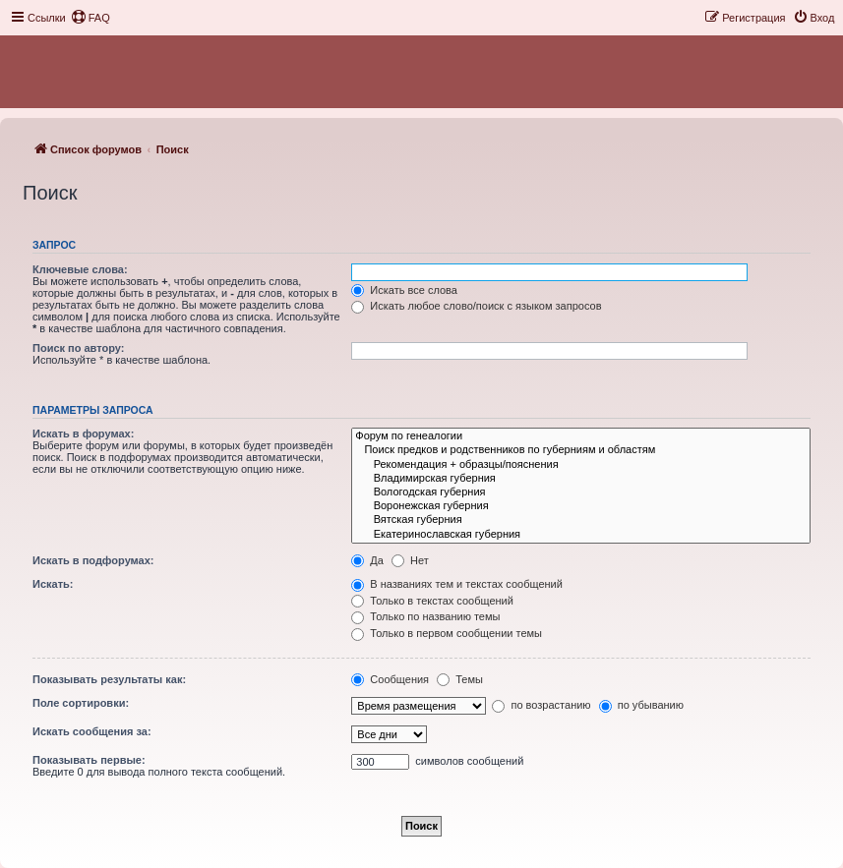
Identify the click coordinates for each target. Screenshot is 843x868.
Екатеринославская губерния (581, 535)
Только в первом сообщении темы (446, 633)
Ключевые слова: (80, 269)
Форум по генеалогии (581, 436)
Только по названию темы (425, 616)
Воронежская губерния (581, 506)
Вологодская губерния (581, 492)
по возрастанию (541, 705)
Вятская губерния (581, 520)
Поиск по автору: (78, 348)
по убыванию (641, 705)
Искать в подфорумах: (93, 560)
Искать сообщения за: (91, 731)
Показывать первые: (89, 760)
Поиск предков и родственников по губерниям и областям (581, 450)
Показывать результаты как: (109, 679)
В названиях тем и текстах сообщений (457, 584)
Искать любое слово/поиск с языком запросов (476, 306)
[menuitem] (90, 17)
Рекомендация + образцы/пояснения (581, 465)
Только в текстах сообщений (432, 601)
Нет (410, 560)
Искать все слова (404, 290)
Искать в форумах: (83, 433)
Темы (460, 679)
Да (367, 560)
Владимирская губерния (581, 479)
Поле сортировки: (80, 703)
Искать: (52, 584)
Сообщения (390, 679)
